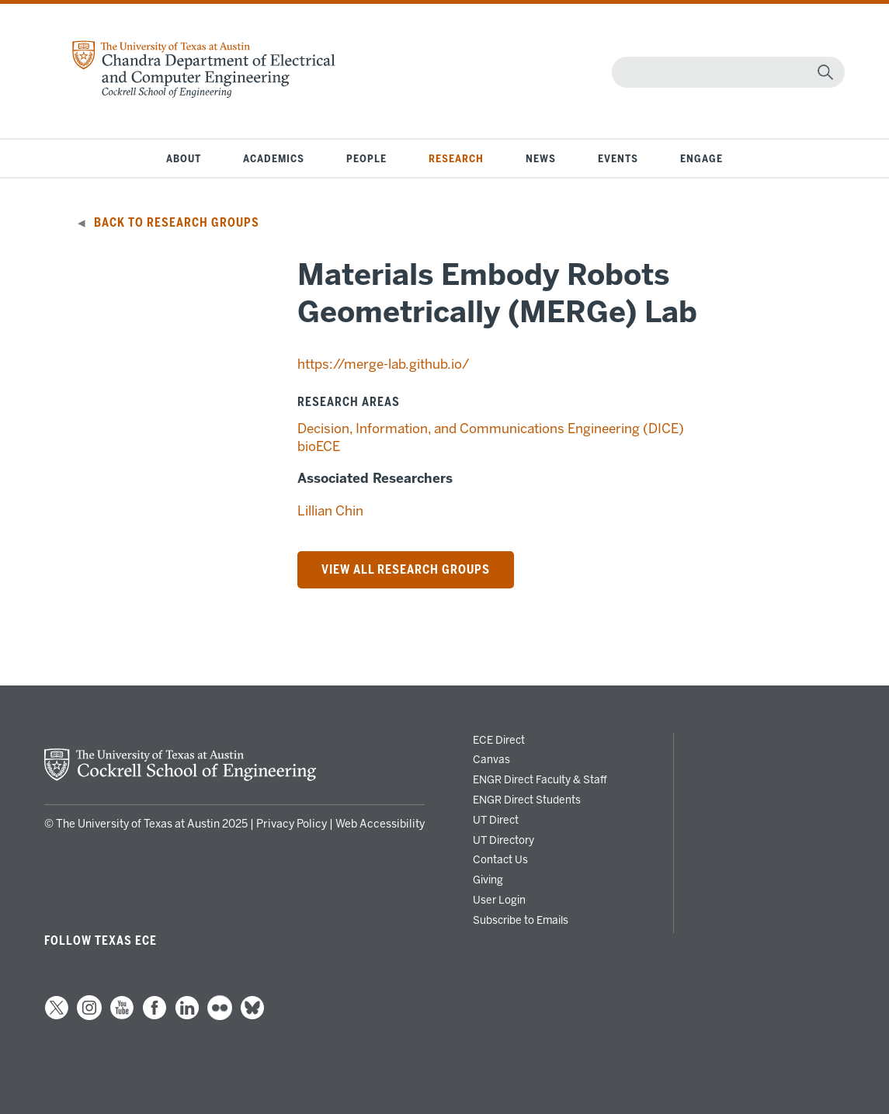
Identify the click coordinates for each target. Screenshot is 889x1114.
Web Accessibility (380, 824)
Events (618, 158)
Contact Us (500, 859)
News (541, 158)
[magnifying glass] (825, 72)
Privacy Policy (291, 824)
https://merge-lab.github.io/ (383, 364)
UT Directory (503, 840)
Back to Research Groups (176, 223)
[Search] (725, 72)
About (183, 158)
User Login (499, 900)
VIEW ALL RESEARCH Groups (405, 570)
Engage (701, 158)
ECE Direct (499, 740)
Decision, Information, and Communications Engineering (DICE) (490, 428)
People (366, 158)
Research (456, 158)
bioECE (318, 446)
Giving (488, 879)
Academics (273, 158)
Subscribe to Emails (520, 920)
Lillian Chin (330, 511)
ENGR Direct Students (527, 799)
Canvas (491, 759)
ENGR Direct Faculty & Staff (540, 779)
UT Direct (496, 820)
